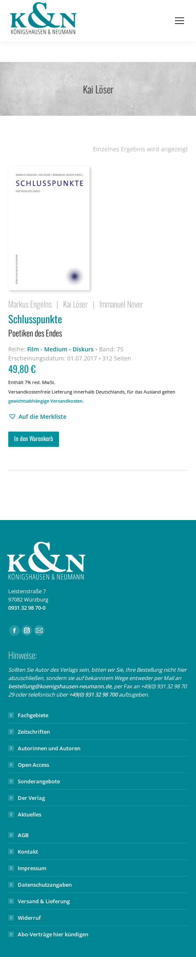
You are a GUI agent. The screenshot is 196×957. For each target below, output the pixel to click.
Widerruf (29, 917)
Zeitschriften (34, 731)
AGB (23, 835)
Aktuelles (29, 814)
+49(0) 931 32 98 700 (93, 694)
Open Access (33, 764)
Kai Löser (75, 304)
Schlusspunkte (98, 326)
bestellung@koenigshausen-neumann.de (59, 686)
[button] (37, 416)
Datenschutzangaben (45, 884)
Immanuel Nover (121, 304)
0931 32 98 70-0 (26, 607)
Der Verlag (31, 798)
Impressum (32, 868)
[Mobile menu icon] (179, 20)
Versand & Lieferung (44, 901)
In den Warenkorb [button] (33, 438)
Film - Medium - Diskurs (60, 349)
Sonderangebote (39, 781)
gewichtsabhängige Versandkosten (45, 401)
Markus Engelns (30, 304)
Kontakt (28, 851)
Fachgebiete (33, 715)
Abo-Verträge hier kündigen (53, 934)
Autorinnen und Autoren (49, 748)
